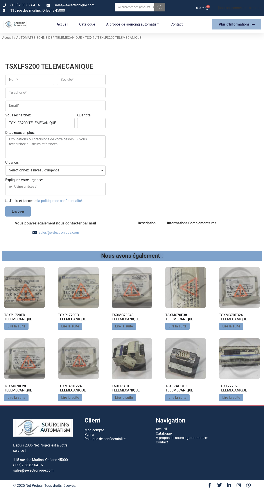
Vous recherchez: (18, 115)
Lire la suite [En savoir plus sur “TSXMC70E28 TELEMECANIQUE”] (16, 397)
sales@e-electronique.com (59, 232)
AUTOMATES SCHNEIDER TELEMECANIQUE (49, 38)
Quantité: (84, 115)
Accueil (62, 24)
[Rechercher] (159, 7)
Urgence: (12, 163)
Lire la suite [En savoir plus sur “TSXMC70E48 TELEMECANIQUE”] (124, 326)
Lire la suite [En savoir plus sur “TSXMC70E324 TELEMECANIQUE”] (231, 326)
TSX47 (89, 38)
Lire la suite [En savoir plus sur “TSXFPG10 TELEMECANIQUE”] (124, 397)
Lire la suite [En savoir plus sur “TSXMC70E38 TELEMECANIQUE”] (177, 326)
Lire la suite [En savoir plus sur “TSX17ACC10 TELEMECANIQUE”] (177, 397)
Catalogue (87, 24)
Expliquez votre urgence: (24, 180)
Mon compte (94, 430)
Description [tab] (147, 223)
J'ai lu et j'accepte (46, 201)
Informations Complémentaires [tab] (191, 223)
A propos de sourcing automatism (133, 24)
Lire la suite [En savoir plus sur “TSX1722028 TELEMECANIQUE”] (231, 397)
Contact (177, 24)
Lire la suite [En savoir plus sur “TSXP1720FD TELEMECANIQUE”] (16, 326)
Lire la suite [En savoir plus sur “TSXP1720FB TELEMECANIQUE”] (70, 326)
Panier (89, 434)
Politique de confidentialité (105, 439)
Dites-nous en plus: (20, 133)
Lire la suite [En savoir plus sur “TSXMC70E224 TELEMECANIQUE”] (70, 397)
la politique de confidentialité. (60, 201)
